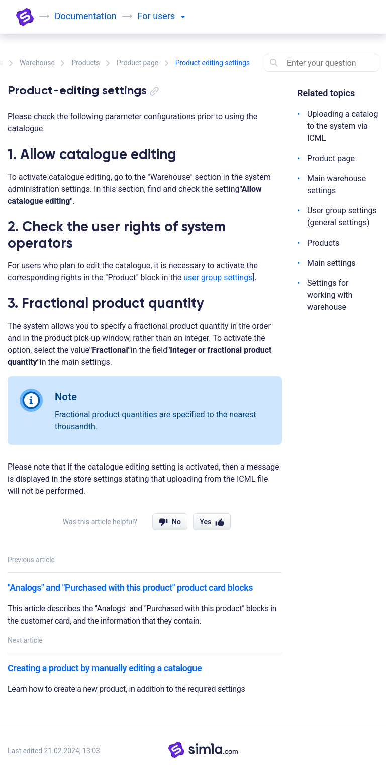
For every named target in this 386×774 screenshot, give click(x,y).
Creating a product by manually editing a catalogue (105, 668)
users (169, 16)
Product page (137, 63)
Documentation (86, 16)
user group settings (217, 277)
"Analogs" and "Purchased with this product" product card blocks (130, 587)
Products (85, 63)
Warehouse (37, 63)
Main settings (331, 263)
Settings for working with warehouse (329, 295)
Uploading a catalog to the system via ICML (342, 126)
